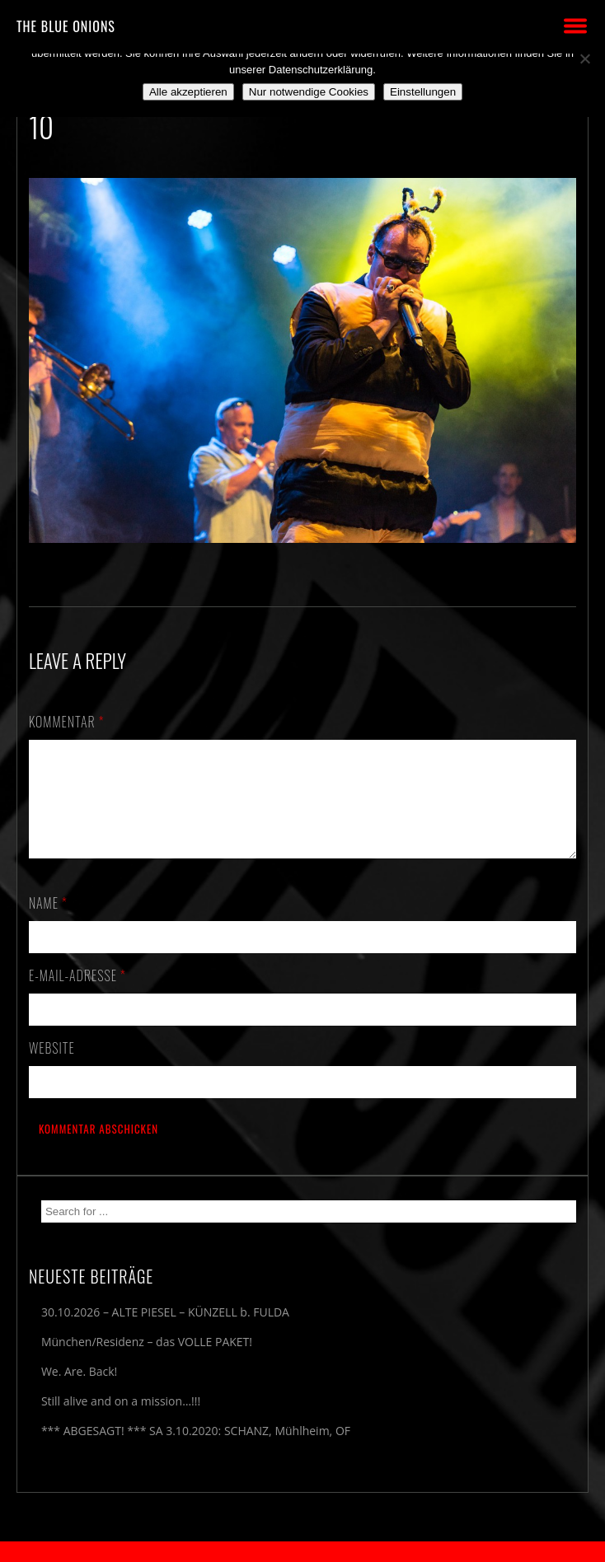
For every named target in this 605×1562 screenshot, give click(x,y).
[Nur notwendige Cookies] (584, 58)
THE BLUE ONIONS (65, 26)
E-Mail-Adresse (77, 995)
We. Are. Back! (79, 1391)
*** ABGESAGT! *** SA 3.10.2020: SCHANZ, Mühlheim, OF (195, 1450)
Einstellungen (423, 92)
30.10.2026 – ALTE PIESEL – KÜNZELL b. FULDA (165, 1332)
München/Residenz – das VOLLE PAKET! (146, 1361)
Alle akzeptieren (188, 92)
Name (48, 923)
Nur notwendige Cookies (308, 92)
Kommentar (67, 722)
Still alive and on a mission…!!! (120, 1421)
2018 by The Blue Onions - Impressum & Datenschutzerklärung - (302, 1552)
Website (52, 1068)
